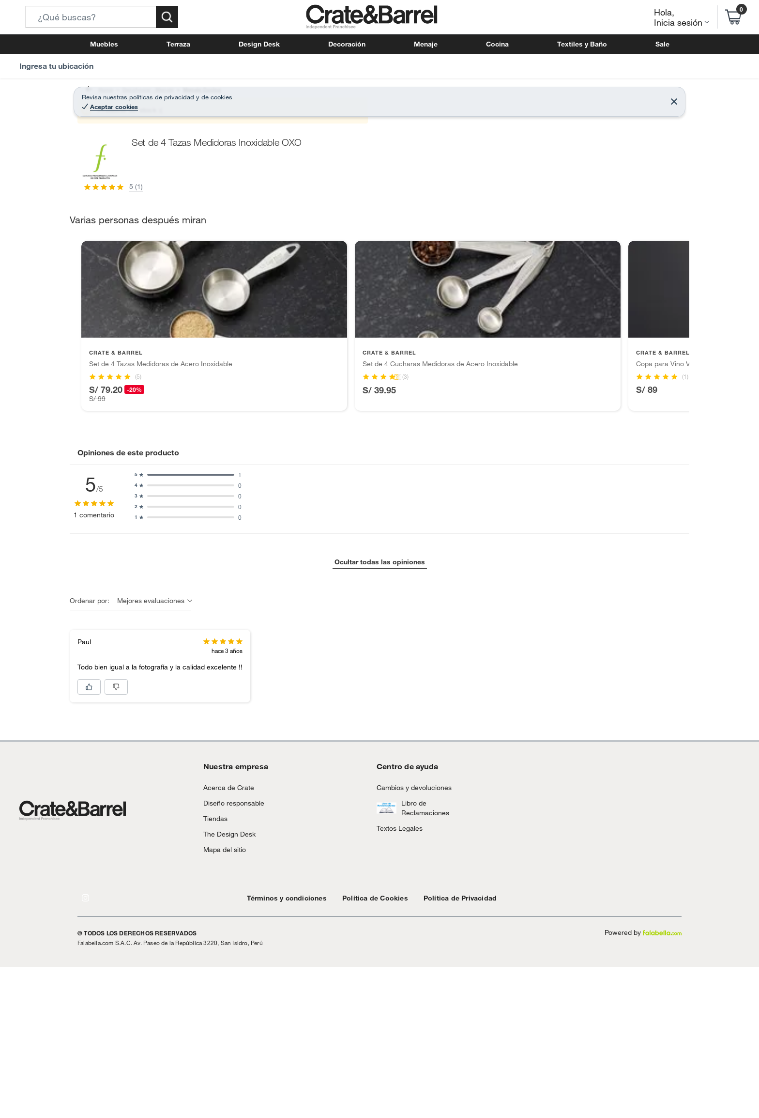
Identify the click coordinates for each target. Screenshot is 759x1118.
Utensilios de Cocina (322, 94)
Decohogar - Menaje (140, 94)
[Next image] (425, 270)
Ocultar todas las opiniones (379, 1005)
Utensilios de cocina (256, 94)
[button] (102, 17)
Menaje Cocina (198, 94)
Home (95, 94)
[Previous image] (140, 270)
